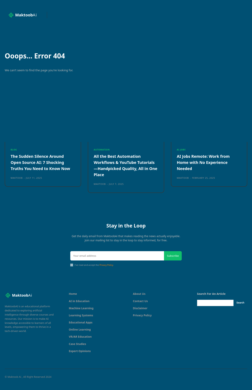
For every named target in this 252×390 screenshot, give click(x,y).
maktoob (17, 186)
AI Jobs (181, 152)
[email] (117, 261)
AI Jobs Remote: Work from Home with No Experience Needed (206, 165)
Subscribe (173, 261)
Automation (102, 152)
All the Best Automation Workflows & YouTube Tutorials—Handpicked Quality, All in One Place (119, 168)
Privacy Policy (106, 270)
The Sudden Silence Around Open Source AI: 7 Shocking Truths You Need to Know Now (40, 168)
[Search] (240, 308)
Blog (14, 152)
